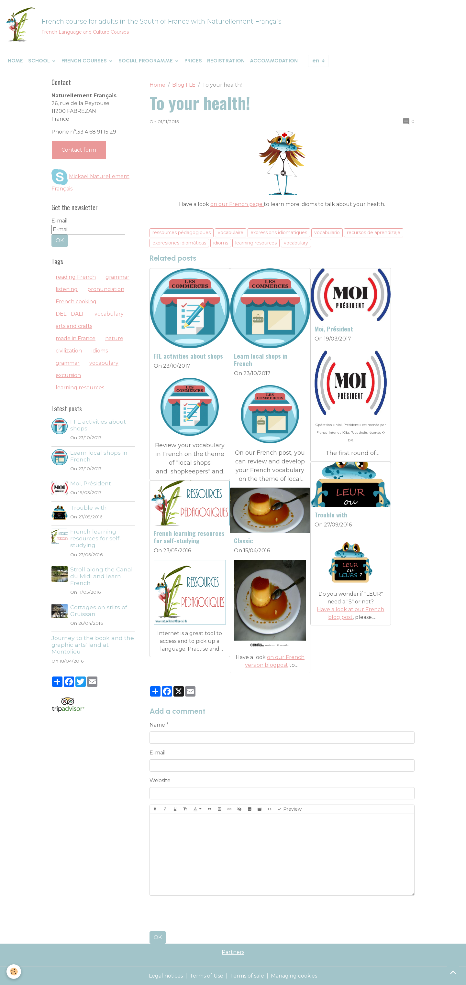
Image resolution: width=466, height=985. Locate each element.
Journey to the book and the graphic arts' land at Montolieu (92, 644)
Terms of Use (206, 976)
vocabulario (327, 232)
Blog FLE (183, 85)
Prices (193, 61)
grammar (117, 277)
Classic (243, 540)
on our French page (237, 204)
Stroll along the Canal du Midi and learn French (101, 576)
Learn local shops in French (260, 359)
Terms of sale (247, 976)
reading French (76, 277)
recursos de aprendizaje (373, 232)
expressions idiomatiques (278, 232)
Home (15, 61)
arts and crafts (74, 326)
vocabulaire (230, 232)
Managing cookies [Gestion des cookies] (294, 976)
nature (114, 338)
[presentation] (199, 913)
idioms (220, 243)
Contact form (78, 150)
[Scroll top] (453, 972)
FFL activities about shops (188, 356)
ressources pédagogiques (181, 232)
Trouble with (331, 514)
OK (158, 937)
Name (157, 725)
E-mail (158, 753)
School (39, 61)
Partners (233, 952)
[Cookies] (13, 971)
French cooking (76, 301)
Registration (226, 61)
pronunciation (105, 289)
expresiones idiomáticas (179, 243)
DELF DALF (70, 314)
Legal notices (166, 976)
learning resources (256, 243)
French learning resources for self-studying (189, 536)
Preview (289, 809)
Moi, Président (334, 328)
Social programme (146, 61)
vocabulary (296, 243)
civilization (69, 351)
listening (67, 289)
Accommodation (274, 61)
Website (160, 780)
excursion (68, 375)
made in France (75, 338)
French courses (84, 61)
